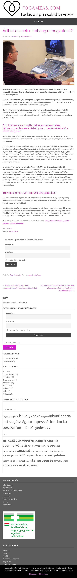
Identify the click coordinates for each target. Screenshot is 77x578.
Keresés (9, 347)
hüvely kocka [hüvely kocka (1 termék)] (45, 417)
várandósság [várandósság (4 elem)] (30, 465)
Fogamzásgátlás (9, 358)
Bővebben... (43, 574)
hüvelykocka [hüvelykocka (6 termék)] (30, 416)
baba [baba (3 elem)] (5, 441)
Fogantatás (7, 377)
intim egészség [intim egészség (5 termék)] (14, 422)
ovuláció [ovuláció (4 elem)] (20, 455)
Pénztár (6, 556)
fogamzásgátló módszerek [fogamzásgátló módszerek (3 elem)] (44, 441)
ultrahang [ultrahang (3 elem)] (8, 465)
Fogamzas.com (26, 36)
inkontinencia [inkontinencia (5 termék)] (60, 416)
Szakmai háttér (8, 493)
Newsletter (7, 505)
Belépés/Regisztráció (11, 559)
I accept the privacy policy (15, 260)
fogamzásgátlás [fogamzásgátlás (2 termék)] (11, 416)
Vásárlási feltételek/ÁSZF (12, 490)
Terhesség (17, 275)
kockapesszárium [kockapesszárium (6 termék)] (41, 421)
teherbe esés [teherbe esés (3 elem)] (25, 461)
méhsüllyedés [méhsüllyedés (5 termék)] (34, 428)
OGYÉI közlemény (9, 564)
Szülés (5, 391)
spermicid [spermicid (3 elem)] (7, 461)
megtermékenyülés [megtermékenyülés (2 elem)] (37, 451)
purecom (9, 228)
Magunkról (7, 562)
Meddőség (7, 385)
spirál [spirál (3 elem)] (15, 461)
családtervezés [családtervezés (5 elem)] (19, 440)
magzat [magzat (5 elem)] (24, 450)
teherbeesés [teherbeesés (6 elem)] (42, 460)
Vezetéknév (9, 244)
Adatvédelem (8, 485)
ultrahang (37, 275)
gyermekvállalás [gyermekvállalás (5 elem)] (15, 445)
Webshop (6, 550)
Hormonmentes (8, 380)
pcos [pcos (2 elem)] (27, 456)
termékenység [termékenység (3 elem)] (61, 461)
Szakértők (6, 388)
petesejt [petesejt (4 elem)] (48, 455)
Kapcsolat (6, 496)
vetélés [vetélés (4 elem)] (17, 465)
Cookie (5, 502)
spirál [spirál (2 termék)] (47, 428)
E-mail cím (9, 252)
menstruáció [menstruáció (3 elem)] (49, 451)
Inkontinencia (8, 361)
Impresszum (7, 488)
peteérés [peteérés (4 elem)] (59, 455)
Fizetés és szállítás (10, 499)
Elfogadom (33, 574)
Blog (11, 275)
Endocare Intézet (13, 231)
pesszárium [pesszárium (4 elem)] (36, 455)
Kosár (5, 553)
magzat (30, 275)
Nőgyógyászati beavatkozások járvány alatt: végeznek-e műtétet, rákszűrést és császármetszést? (57, 287)
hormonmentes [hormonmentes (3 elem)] (36, 446)
